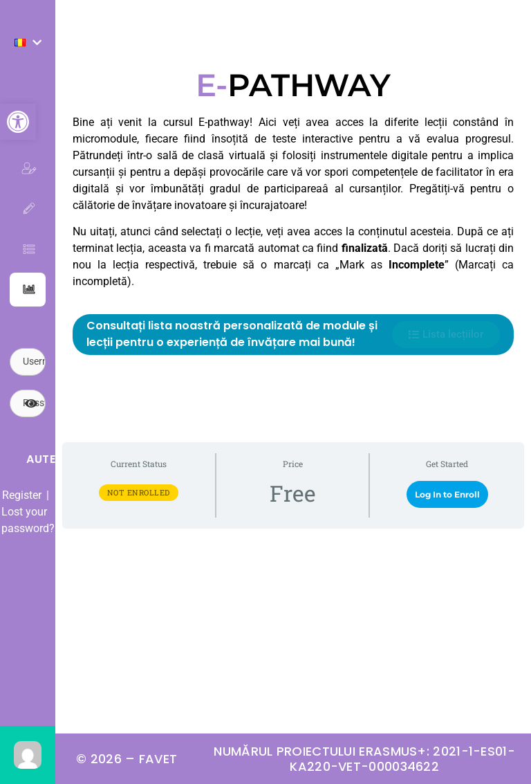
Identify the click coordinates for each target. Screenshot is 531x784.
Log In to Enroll (447, 494)
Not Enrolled (138, 492)
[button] (18, 122)
